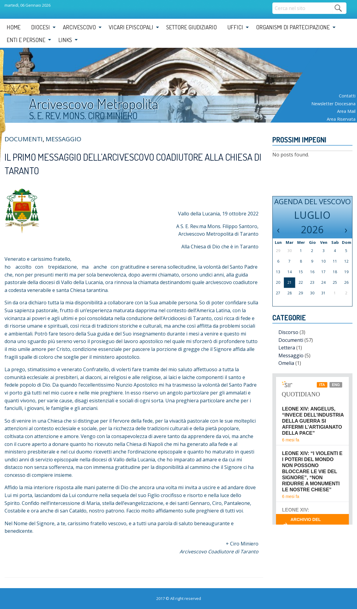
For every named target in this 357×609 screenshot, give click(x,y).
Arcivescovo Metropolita (93, 103)
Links (65, 40)
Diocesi (40, 27)
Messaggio (63, 139)
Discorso (288, 332)
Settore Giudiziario (191, 27)
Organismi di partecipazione (293, 27)
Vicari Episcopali (131, 27)
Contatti (347, 96)
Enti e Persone (26, 40)
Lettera (286, 347)
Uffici (235, 27)
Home (14, 27)
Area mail (346, 111)
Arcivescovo (79, 27)
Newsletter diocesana (333, 103)
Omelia (286, 363)
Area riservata (341, 119)
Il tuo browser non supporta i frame (312, 449)
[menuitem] (13, 27)
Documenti (290, 340)
